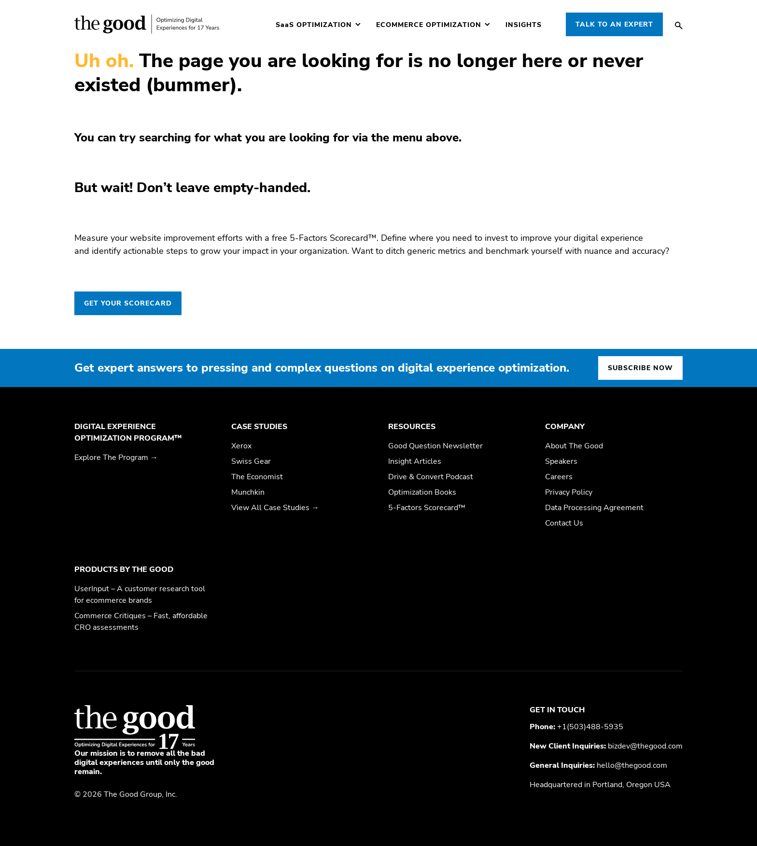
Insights (523, 25)
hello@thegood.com (632, 765)
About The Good (574, 446)
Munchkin (248, 492)
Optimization (314, 25)
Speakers (561, 461)
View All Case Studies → (275, 507)
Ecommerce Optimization (428, 25)
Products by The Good (123, 569)
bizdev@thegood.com (645, 746)
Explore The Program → (116, 457)
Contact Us (564, 523)
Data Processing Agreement (594, 507)
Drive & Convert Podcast (430, 477)
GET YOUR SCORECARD (128, 303)
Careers (559, 477)
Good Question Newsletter (435, 446)
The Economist (257, 477)
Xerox (241, 446)
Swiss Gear (251, 461)
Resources (411, 426)
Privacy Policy (568, 492)
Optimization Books (422, 492)
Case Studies (259, 426)
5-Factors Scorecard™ (426, 507)
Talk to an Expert (614, 24)
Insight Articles (414, 461)
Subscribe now (640, 368)
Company (565, 426)
